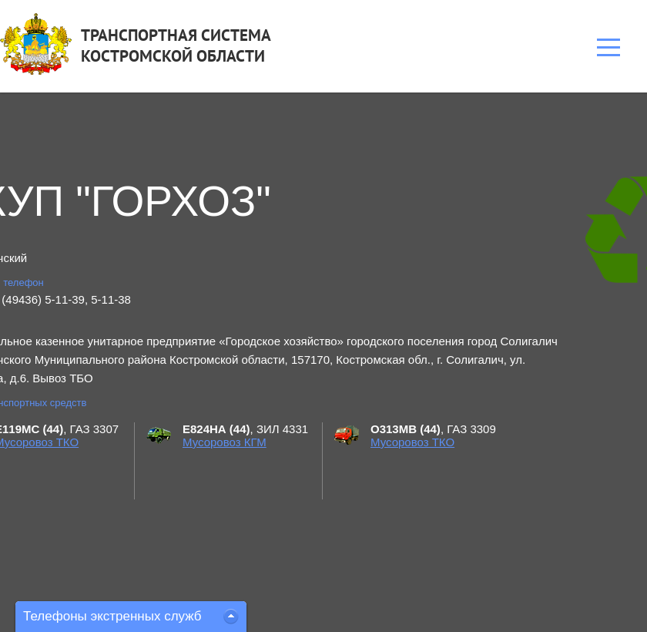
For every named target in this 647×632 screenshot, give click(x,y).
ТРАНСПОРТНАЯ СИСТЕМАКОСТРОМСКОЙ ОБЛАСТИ (176, 45)
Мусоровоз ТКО (412, 442)
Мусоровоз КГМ (225, 442)
